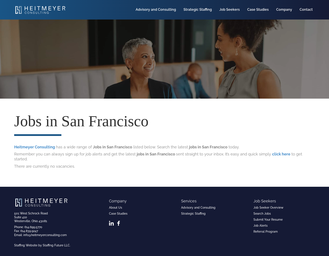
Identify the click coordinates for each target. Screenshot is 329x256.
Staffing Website (25, 245)
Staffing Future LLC (56, 245)
